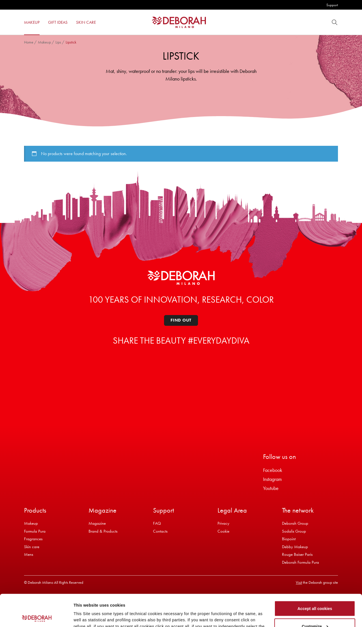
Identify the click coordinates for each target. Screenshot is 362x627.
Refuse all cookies (315, 612)
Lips (58, 42)
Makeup (44, 42)
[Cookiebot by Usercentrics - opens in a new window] (36, 616)
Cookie (223, 531)
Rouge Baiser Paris (297, 554)
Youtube (271, 488)
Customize (315, 594)
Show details (86, 615)
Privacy (223, 523)
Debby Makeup (295, 547)
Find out (181, 320)
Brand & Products (103, 531)
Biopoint (289, 539)
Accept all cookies (315, 576)
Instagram (272, 479)
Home (28, 42)
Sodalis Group (294, 531)
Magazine (97, 523)
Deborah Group (295, 523)
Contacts (160, 531)
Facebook (272, 470)
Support (332, 5)
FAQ (157, 523)
